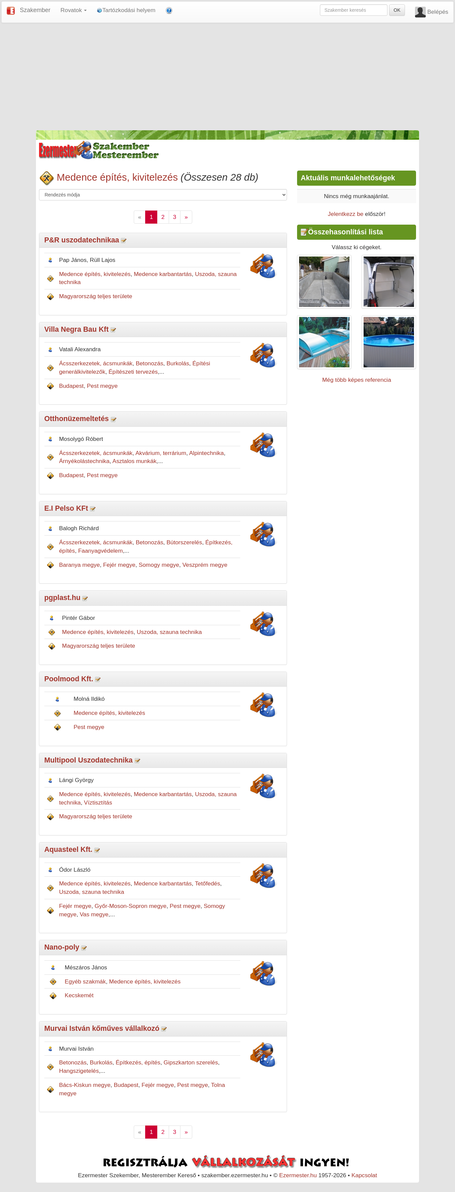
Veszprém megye (205, 564)
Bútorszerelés (184, 542)
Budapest (71, 385)
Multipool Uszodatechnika (88, 760)
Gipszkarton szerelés (191, 1062)
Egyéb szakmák (85, 981)
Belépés (437, 11)
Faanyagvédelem (100, 550)
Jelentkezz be (345, 214)
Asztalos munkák (135, 461)
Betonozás (149, 363)
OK (397, 10)
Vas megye (94, 914)
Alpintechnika (206, 453)
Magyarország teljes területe (95, 296)
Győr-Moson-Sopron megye (131, 906)
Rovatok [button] (73, 10)
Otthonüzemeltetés (76, 419)
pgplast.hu (62, 598)
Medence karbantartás (163, 274)
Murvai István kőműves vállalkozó (102, 1028)
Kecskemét (79, 995)
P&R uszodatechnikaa (81, 240)
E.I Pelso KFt (66, 508)
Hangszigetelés (79, 1070)
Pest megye (102, 385)
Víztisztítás (98, 802)
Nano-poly (61, 947)
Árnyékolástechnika (84, 461)
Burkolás (177, 363)
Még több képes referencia (356, 379)
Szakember (35, 10)
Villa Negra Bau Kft (76, 329)
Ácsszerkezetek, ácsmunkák (96, 363)
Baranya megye (79, 564)
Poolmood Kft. (68, 679)
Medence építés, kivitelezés (117, 177)
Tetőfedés (207, 883)
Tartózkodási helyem (126, 10)
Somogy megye (159, 564)
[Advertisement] (227, 77)
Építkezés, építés (138, 1062)
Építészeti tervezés (133, 371)
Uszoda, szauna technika (169, 632)
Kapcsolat (364, 1175)
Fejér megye (119, 564)
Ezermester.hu (298, 1175)
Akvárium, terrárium (160, 453)
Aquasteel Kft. (68, 849)
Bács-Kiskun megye (85, 1085)
